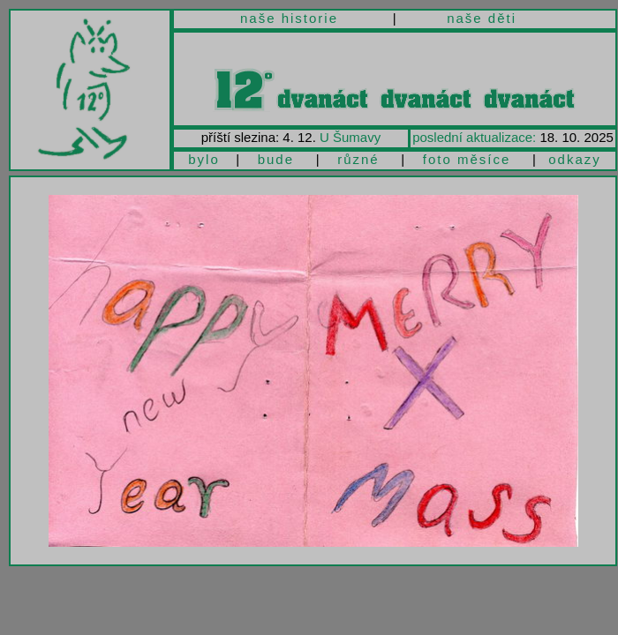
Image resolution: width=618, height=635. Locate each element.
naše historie (289, 18)
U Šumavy (350, 137)
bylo (204, 159)
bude (276, 159)
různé (358, 159)
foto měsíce (467, 159)
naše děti (481, 18)
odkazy (574, 159)
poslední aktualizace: (474, 137)
